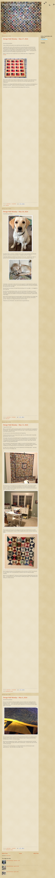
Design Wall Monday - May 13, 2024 (15, 425)
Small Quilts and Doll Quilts (18, 4)
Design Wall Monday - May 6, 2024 (15, 697)
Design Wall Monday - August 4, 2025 (12, 871)
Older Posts (36, 853)
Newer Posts (5, 853)
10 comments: (14, 203)
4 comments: (14, 848)
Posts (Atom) (8, 855)
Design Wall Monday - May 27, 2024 (15, 39)
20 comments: (14, 689)
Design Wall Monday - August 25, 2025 (12, 866)
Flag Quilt (7, 205)
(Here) (5, 54)
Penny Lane (7, 418)
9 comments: (14, 417)
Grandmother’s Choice (9, 691)
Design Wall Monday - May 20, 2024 (15, 212)
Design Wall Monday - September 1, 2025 (13, 860)
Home (4, 33)
